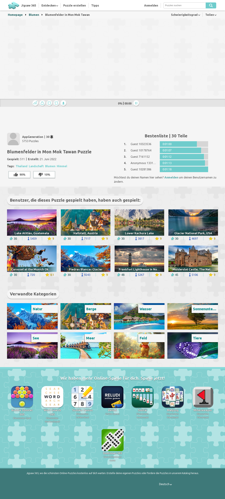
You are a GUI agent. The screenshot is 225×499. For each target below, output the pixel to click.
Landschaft (36, 166)
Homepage (15, 14)
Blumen (34, 14)
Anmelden (151, 5)
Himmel (62, 166)
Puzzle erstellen (74, 5)
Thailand (21, 166)
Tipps (95, 5)
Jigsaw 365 (28, 5)
